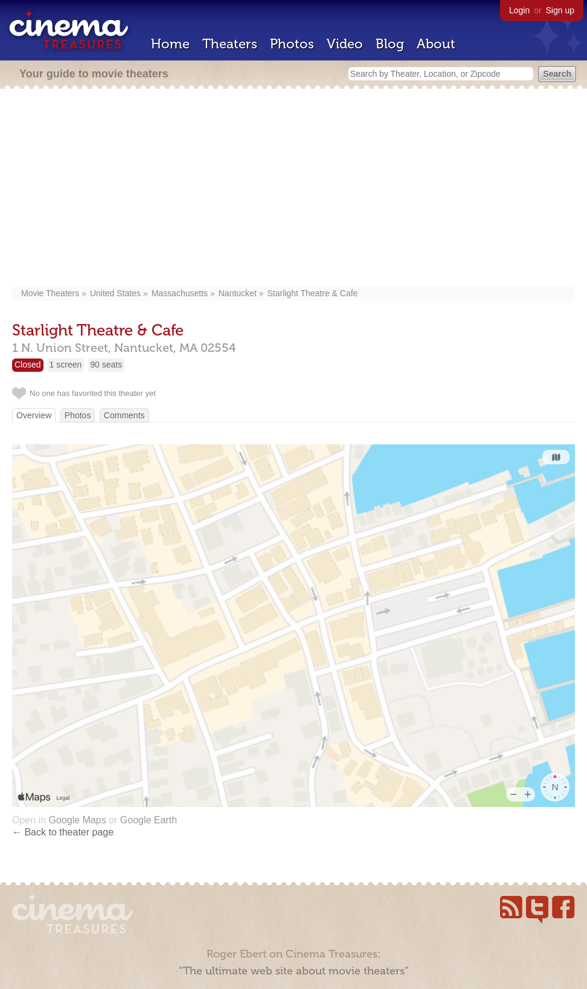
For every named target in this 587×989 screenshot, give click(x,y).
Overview (33, 415)
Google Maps (77, 820)
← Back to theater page (63, 832)
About (436, 44)
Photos (292, 44)
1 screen (66, 364)
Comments (124, 415)
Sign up (560, 10)
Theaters (229, 44)
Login (519, 10)
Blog (390, 44)
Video (345, 44)
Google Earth (148, 820)
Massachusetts (180, 293)
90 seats (106, 364)
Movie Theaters (50, 293)
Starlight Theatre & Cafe (312, 293)
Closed (27, 364)
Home (170, 44)
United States (115, 293)
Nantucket (238, 293)
